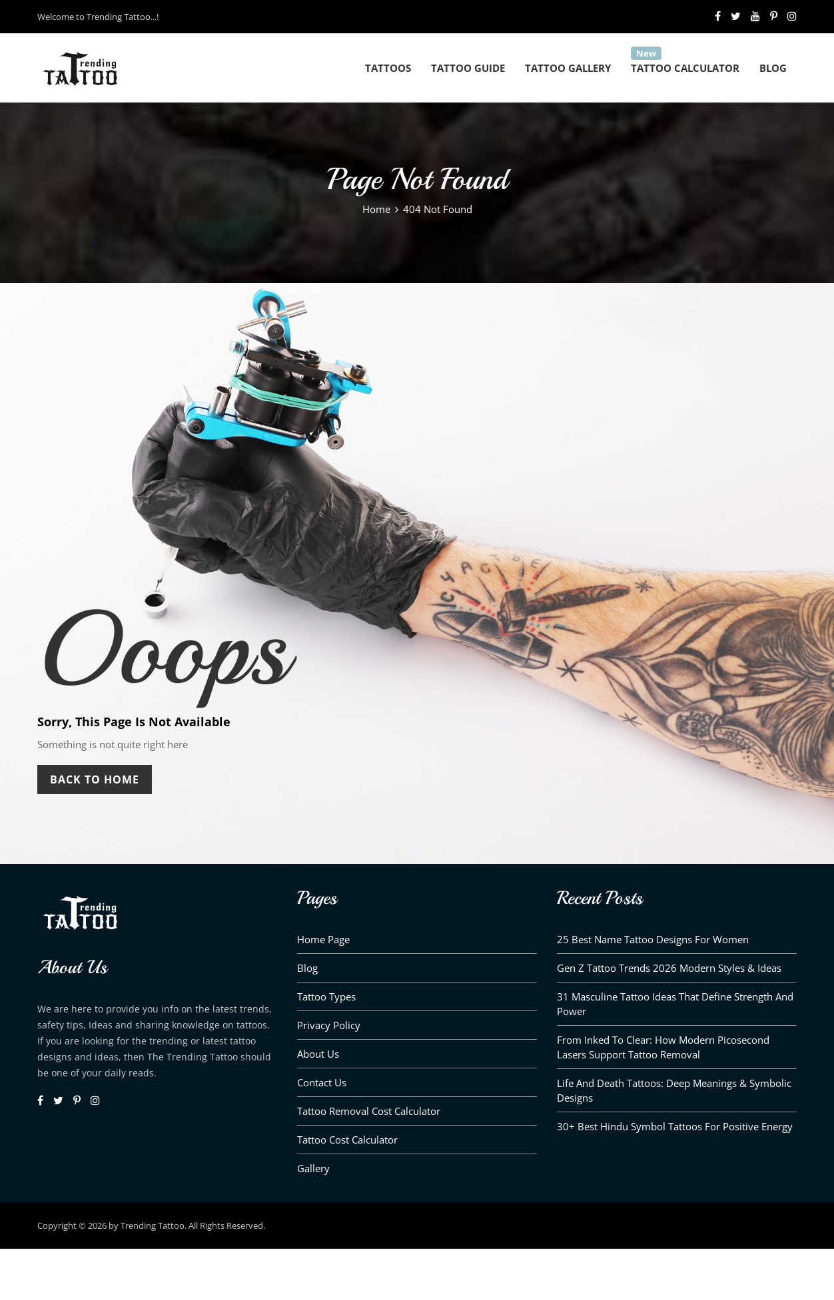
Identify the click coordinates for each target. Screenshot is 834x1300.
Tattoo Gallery (568, 68)
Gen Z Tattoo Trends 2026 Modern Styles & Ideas (669, 968)
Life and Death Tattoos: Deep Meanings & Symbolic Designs (674, 1090)
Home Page (323, 939)
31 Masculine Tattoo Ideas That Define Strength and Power (675, 1004)
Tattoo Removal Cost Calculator (368, 1111)
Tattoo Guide (468, 68)
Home (376, 209)
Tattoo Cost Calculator (347, 1139)
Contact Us (321, 1082)
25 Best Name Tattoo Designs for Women (653, 939)
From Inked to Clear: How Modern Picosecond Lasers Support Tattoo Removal (663, 1047)
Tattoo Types (326, 996)
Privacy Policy (328, 1025)
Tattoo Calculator (685, 68)
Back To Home (94, 779)
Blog (773, 68)
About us (318, 1053)
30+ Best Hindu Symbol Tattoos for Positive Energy (675, 1126)
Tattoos (388, 68)
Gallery (313, 1168)
